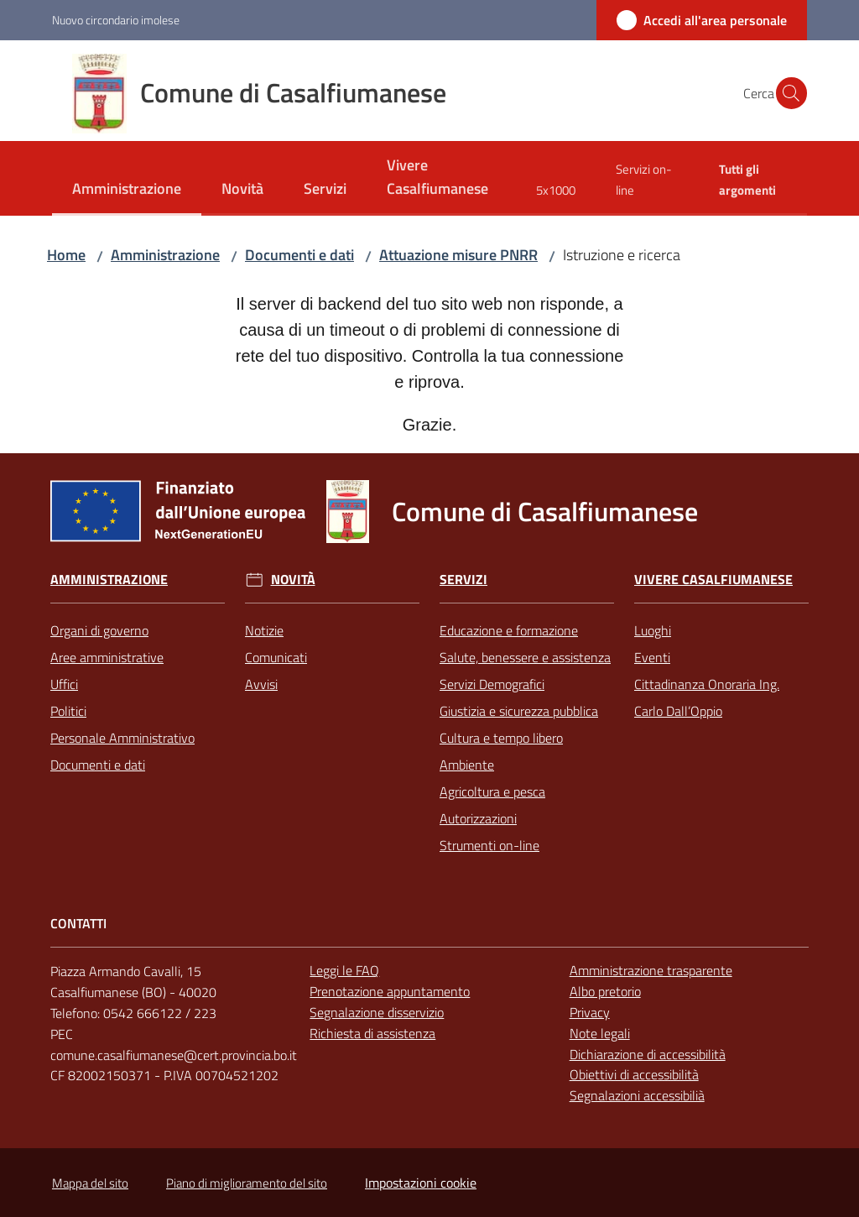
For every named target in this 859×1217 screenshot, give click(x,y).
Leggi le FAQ (344, 970)
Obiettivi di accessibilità (634, 1074)
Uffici (64, 684)
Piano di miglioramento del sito (246, 1183)
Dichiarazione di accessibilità (648, 1054)
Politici (68, 711)
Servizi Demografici (492, 684)
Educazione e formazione (509, 630)
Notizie (264, 630)
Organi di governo (99, 630)
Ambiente (467, 765)
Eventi (652, 657)
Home (66, 254)
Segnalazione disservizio (377, 1012)
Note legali (600, 1033)
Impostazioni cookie (420, 1183)
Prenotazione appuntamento (390, 991)
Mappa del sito (90, 1183)
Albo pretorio (605, 991)
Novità (293, 579)
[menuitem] (126, 190)
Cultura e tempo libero (501, 738)
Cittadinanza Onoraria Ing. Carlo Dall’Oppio (706, 697)
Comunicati (276, 657)
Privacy (590, 1012)
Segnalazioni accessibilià (637, 1095)
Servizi (463, 579)
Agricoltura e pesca (492, 791)
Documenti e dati (299, 254)
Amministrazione (165, 254)
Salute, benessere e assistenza (525, 657)
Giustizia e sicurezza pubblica (519, 711)
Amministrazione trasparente (651, 970)
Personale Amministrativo (122, 738)
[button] (787, 93)
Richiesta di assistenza (372, 1033)
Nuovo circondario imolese (116, 20)
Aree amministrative (107, 657)
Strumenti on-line (489, 845)
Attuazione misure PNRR (458, 254)
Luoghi (652, 630)
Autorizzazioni (478, 818)
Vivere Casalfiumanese (713, 579)
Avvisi (261, 684)
